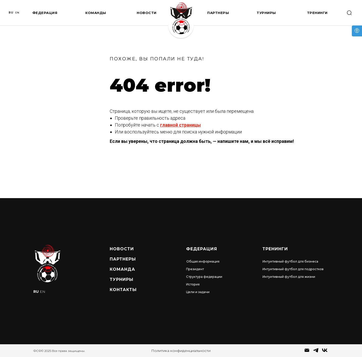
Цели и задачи (198, 292)
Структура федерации (204, 277)
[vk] (325, 352)
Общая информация (202, 261)
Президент (195, 269)
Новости (147, 13)
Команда (122, 269)
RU (11, 12)
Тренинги (317, 13)
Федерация (45, 13)
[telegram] (316, 352)
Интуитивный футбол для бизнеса (290, 261)
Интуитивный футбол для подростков (293, 269)
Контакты (123, 289)
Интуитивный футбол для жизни (288, 277)
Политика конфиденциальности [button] (181, 350)
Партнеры (218, 13)
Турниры (266, 13)
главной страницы (180, 125)
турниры (121, 279)
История (193, 284)
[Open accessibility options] (357, 30)
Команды (95, 13)
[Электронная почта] (307, 352)
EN (17, 12)
